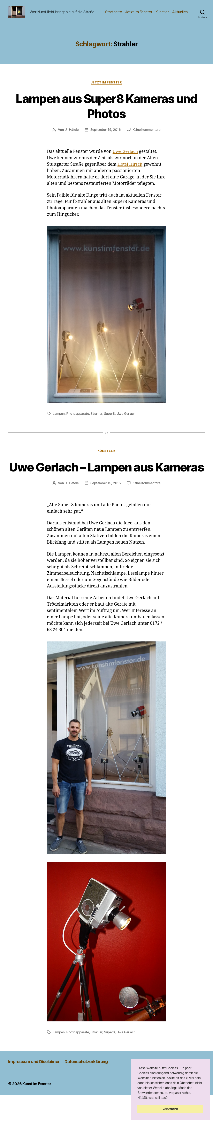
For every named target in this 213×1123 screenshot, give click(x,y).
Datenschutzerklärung (89, 1089)
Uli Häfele (71, 142)
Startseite (132, 15)
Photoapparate (78, 426)
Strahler (97, 426)
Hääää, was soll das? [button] (152, 1098)
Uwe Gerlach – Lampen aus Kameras (106, 486)
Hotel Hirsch (130, 177)
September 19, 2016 (105, 142)
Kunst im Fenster (37, 1111)
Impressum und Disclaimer (35, 1089)
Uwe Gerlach (126, 164)
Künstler (181, 15)
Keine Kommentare (147, 142)
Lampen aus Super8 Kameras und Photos (106, 118)
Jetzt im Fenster (157, 15)
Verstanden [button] (170, 1109)
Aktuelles (180, 21)
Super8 (110, 426)
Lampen (59, 426)
